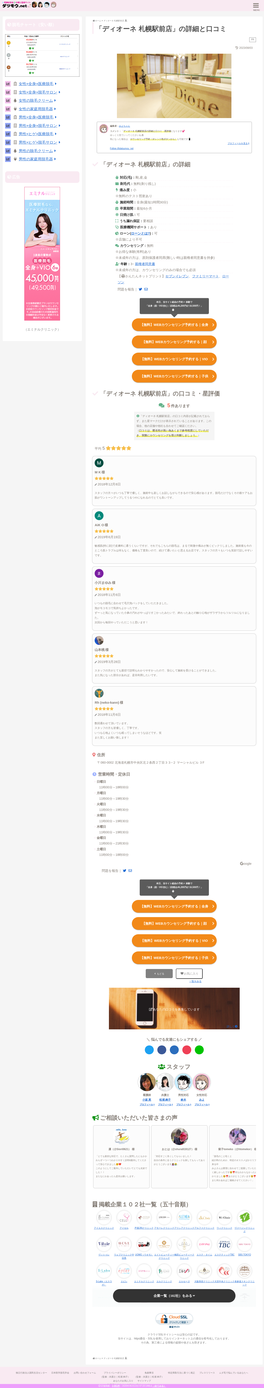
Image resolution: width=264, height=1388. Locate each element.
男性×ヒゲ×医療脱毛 (38, 134)
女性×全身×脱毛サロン (40, 92)
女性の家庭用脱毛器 (38, 109)
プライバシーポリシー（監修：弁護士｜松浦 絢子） (115, 1373)
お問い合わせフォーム (84, 1371)
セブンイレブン (177, 276)
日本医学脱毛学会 (60, 1371)
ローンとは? (140, 233)
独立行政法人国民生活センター (31, 1371)
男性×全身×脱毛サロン (40, 126)
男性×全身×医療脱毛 (38, 117)
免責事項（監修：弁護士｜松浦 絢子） (149, 1373)
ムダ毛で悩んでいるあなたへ (234, 1371)
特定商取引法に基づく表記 (181, 1371)
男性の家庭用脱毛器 (38, 159)
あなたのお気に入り (123, 1379)
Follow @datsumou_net (121, 148)
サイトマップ (144, 1379)
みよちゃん (124, 126)
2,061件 (116, 1386)
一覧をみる (195, 980)
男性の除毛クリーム (38, 151)
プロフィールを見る (238, 143)
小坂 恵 (146, 1098)
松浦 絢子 (165, 1098)
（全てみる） (159, 1386)
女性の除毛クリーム (38, 100)
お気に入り (189, 972)
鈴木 (183, 1098)
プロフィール (146, 1103)
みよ (201, 1098)
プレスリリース (207, 1371)
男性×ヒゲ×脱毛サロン (40, 142)
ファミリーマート (205, 276)
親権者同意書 (145, 264)
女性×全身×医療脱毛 (38, 84)
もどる (160, 972)
